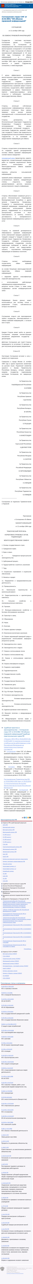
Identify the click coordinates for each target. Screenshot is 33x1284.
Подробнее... (28, 949)
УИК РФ (5, 876)
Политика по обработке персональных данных (15, 1273)
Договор (11, 767)
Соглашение (11, 751)
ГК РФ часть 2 (7, 837)
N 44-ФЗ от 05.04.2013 (7, 1110)
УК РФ (5, 878)
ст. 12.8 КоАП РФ (5, 1183)
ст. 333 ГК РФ (5, 1135)
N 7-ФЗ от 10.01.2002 (6, 1043)
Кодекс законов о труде (10, 971)
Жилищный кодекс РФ (10, 849)
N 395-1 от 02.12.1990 (6, 1128)
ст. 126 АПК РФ (5, 1237)
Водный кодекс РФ (8, 829)
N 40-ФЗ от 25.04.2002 (7, 999)
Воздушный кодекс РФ (10, 832)
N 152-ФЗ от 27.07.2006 (7, 1103)
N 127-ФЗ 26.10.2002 (6, 1097)
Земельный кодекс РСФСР (11, 963)
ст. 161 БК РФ (4, 1197)
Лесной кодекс (7, 864)
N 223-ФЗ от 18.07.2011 (7, 1082)
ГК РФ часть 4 (7, 842)
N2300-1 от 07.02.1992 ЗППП (8, 1024)
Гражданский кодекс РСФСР (11, 958)
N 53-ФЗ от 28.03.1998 (7, 1122)
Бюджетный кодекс (9, 827)
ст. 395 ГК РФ (5, 1147)
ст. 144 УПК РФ (5, 1214)
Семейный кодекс (8, 871)
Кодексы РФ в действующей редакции (14, 822)
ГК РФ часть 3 (7, 839)
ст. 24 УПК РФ (5, 1229)
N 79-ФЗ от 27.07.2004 (7, 1011)
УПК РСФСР (6, 978)
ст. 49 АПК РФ (5, 1245)
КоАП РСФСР (7, 968)
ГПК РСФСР (6, 956)
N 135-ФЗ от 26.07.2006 (7, 1061)
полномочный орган (8, 158)
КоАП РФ (5, 856)
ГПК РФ (5, 844)
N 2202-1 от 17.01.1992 (6, 1091)
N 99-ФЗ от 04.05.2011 (7, 1068)
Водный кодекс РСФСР (10, 953)
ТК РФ (5, 873)
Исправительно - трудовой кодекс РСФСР (15, 966)
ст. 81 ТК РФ (4, 1164)
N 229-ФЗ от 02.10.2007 (7, 1116)
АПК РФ (5, 825)
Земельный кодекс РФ (9, 851)
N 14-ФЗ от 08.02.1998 (7, 1076)
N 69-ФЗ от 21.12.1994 (6, 992)
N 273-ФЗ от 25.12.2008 (7, 1030)
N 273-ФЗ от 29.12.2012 (7, 1005)
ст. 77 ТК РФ (4, 1206)
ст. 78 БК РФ (4, 1172)
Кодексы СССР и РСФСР (10, 951)
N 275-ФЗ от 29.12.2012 (7, 1018)
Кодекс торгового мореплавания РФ (14, 861)
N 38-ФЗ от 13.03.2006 (7, 1036)
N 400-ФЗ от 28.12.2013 (7, 986)
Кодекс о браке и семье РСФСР (12, 973)
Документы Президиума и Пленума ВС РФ (16, 899)
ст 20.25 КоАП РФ (6, 1155)
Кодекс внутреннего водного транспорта (15, 859)
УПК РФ (5, 881)
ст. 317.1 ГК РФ (5, 1141)
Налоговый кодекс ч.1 (9, 866)
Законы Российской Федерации (12, 886)
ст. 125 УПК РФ (5, 1222)
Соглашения (23, 790)
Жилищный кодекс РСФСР (11, 961)
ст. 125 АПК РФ (5, 1258)
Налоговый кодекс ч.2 (9, 868)
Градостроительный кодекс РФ (12, 846)
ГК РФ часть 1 (7, 834)
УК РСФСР (6, 975)
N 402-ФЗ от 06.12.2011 (7, 1055)
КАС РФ (5, 854)
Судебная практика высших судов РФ (14, 883)
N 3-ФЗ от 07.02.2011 (6, 1049)
